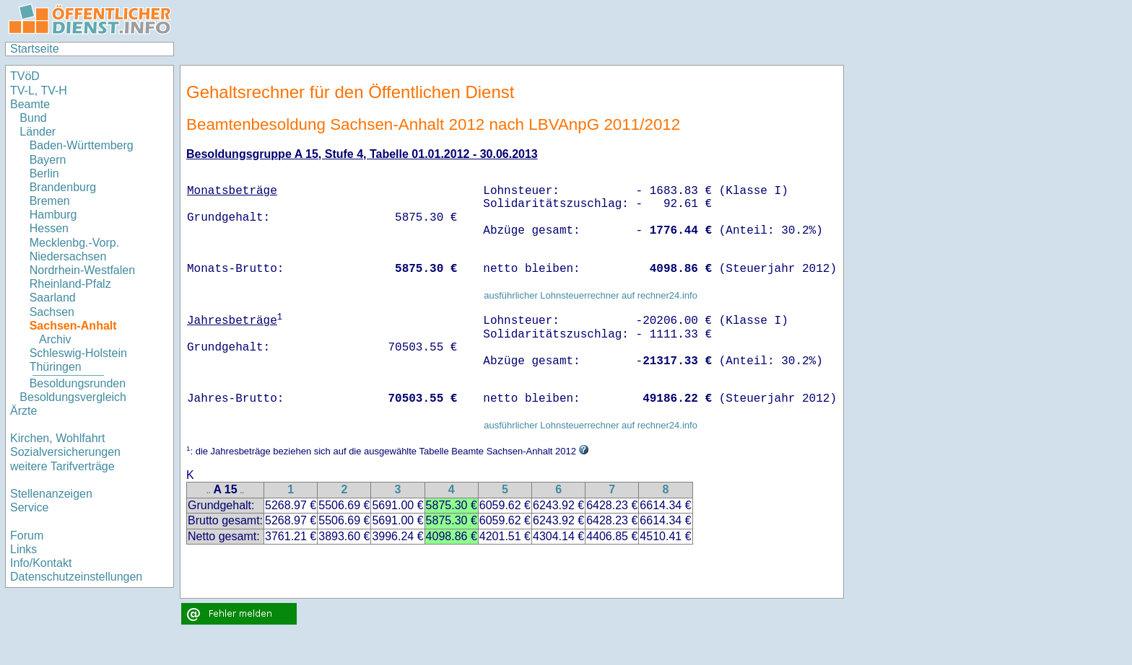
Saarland (53, 297)
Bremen (50, 201)
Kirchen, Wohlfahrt (57, 438)
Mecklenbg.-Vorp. (75, 243)
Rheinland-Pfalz (70, 284)
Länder (37, 131)
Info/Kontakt (40, 563)
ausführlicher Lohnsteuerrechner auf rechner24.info (590, 295)
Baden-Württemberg (82, 145)
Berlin (44, 173)
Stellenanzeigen (51, 494)
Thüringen (56, 367)
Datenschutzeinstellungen (76, 577)
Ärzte (23, 411)
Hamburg (53, 214)
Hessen (49, 228)
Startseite (34, 49)
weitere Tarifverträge (62, 466)
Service (29, 507)
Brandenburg (63, 187)
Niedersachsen (68, 256)
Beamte (30, 104)
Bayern (48, 160)
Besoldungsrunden (78, 383)
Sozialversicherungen (65, 452)
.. (208, 491)
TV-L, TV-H (38, 90)
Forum (26, 535)
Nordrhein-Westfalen (82, 270)
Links (23, 549)
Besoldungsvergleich (72, 397)
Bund (32, 118)
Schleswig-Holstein (78, 353)
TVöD (25, 76)
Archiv (55, 339)
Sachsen (52, 312)
